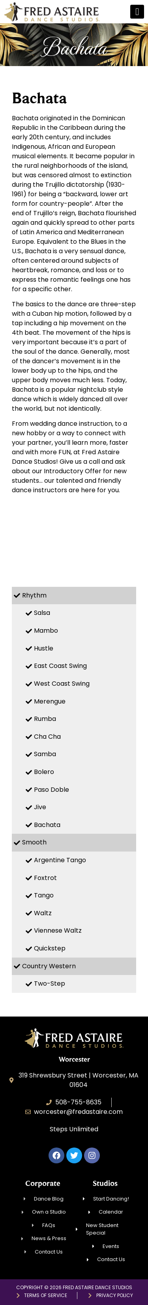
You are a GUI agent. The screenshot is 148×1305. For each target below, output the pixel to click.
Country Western (49, 966)
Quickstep (50, 948)
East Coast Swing (60, 665)
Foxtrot (45, 877)
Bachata (47, 824)
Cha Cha (47, 736)
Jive (40, 807)
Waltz (43, 913)
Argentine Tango (60, 860)
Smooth (34, 842)
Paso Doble (51, 789)
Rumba (45, 718)
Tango (44, 895)
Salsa (42, 612)
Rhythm (34, 595)
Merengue (50, 701)
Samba (45, 754)
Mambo (46, 630)
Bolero (44, 771)
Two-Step (49, 983)
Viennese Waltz (58, 930)
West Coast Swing (62, 683)
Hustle (43, 648)
